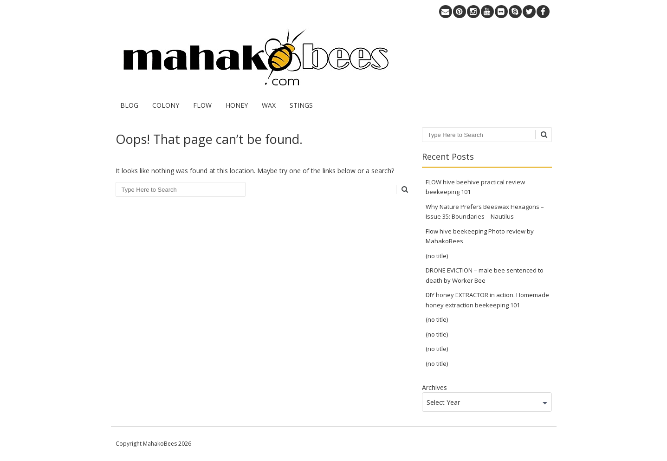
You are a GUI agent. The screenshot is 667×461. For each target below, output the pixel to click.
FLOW (202, 105)
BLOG (129, 105)
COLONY (165, 105)
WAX (269, 105)
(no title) (437, 256)
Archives (434, 387)
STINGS (301, 105)
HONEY (237, 105)
